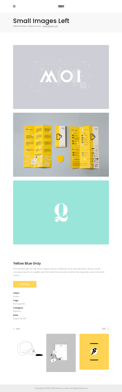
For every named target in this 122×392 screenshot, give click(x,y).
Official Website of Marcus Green (27, 26)
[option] (27, 348)
